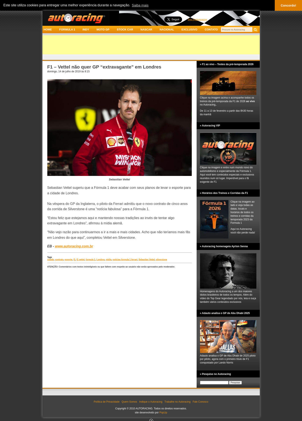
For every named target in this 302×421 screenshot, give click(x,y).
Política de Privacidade (107, 401)
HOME (48, 29)
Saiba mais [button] (140, 5)
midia (108, 259)
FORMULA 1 (67, 29)
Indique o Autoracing (150, 401)
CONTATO (211, 29)
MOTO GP (103, 29)
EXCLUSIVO (189, 29)
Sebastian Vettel (147, 259)
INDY (86, 29)
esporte (68, 259)
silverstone (161, 259)
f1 (74, 259)
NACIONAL (167, 29)
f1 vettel (80, 259)
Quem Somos (129, 401)
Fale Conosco (200, 401)
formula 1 (90, 259)
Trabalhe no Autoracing (178, 401)
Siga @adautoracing (197, 19)
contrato (59, 259)
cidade (50, 259)
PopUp (163, 412)
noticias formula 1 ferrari (125, 259)
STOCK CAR (125, 29)
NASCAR (146, 29)
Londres (100, 259)
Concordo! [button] (288, 5)
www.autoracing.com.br (74, 246)
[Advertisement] (151, 44)
